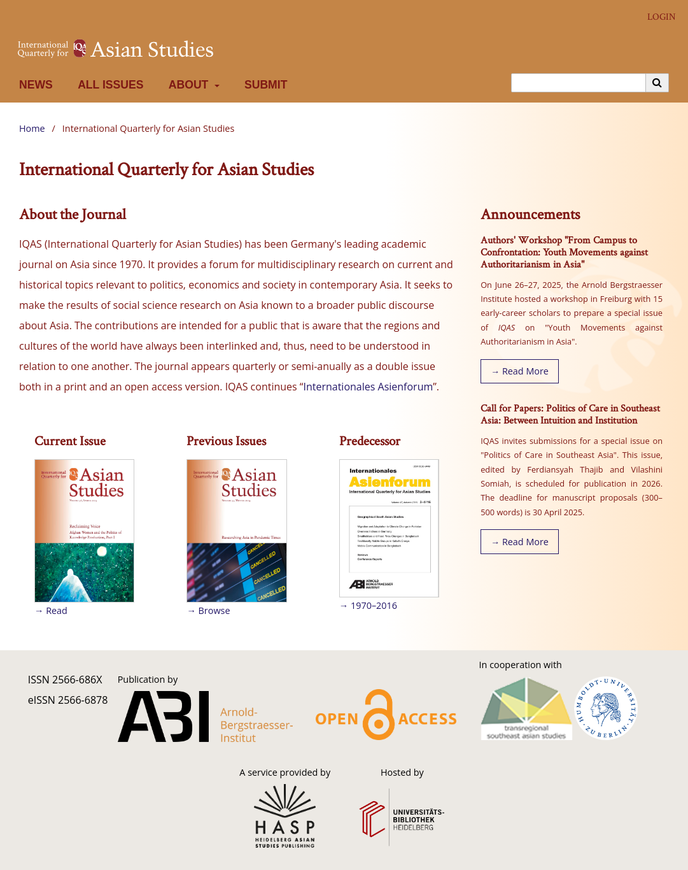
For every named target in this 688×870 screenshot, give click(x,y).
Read (56, 610)
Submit (263, 85)
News (33, 85)
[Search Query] (578, 82)
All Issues (107, 85)
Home (32, 128)
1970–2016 (374, 605)
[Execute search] (657, 82)
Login (657, 17)
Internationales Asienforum (368, 387)
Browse (214, 610)
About (187, 85)
